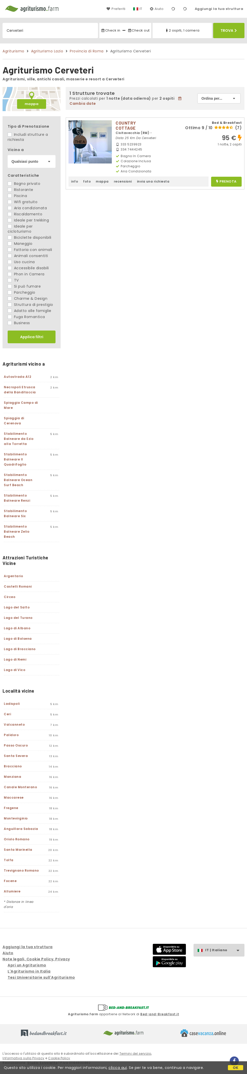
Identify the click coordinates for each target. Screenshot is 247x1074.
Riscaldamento (25, 214)
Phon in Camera (26, 274)
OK (236, 1067)
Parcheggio (21, 292)
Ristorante (20, 189)
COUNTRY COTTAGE (126, 125)
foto (87, 181)
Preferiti (115, 8)
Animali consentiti (28, 255)
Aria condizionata (27, 208)
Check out (139, 30)
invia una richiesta (153, 181)
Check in (110, 30)
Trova (229, 30)
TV (13, 280)
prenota (226, 181)
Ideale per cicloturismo (20, 229)
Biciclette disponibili (29, 237)
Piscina (17, 195)
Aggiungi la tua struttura (219, 8)
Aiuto (157, 8)
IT (141, 8)
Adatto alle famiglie (29, 310)
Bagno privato (24, 183)
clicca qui (117, 1067)
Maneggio (20, 243)
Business (19, 322)
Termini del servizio (135, 1053)
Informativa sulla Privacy (24, 1058)
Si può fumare (24, 286)
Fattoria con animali (30, 249)
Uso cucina (21, 261)
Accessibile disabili (28, 268)
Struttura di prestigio (30, 304)
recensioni (123, 181)
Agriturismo (13, 51)
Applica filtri (31, 336)
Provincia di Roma (87, 51)
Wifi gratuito (22, 201)
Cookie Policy (59, 1058)
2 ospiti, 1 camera (182, 30)
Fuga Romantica (26, 316)
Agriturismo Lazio (47, 51)
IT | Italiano (224, 950)
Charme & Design (27, 298)
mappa (32, 103)
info (74, 181)
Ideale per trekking (28, 220)
